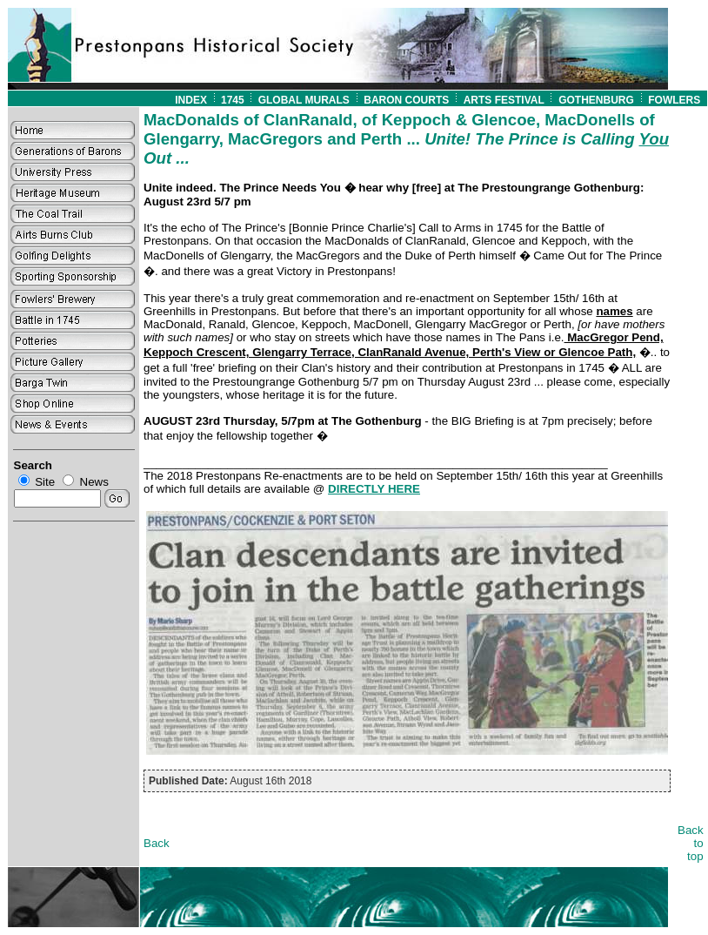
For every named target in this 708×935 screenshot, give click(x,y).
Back (157, 843)
